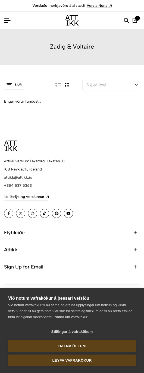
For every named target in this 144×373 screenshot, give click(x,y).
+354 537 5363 (18, 185)
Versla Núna (99, 5)
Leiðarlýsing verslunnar (26, 196)
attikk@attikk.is (18, 177)
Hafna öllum (72, 346)
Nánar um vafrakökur (70, 317)
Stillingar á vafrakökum (72, 332)
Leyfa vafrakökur (72, 360)
